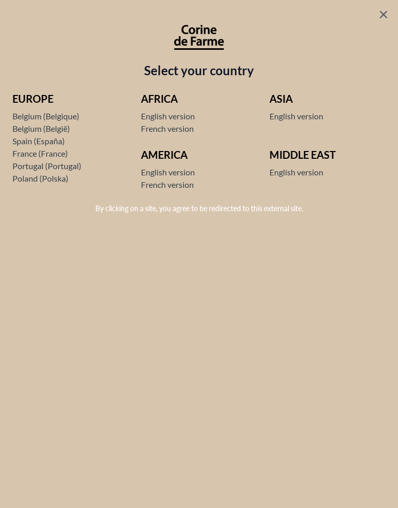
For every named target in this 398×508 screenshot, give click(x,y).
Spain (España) (38, 141)
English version (168, 116)
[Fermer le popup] (383, 14)
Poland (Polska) (40, 178)
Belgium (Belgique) (45, 116)
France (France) (40, 153)
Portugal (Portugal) (46, 166)
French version (167, 128)
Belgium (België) (41, 128)
